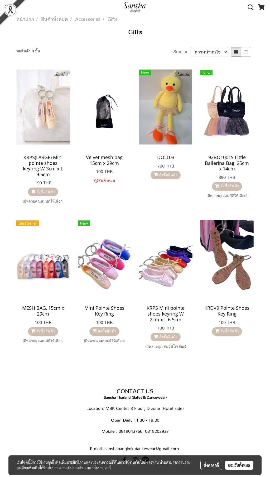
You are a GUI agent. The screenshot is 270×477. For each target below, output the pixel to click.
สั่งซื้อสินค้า (43, 192)
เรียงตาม (181, 52)
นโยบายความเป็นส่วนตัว (64, 467)
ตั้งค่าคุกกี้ (211, 465)
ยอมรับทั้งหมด (239, 465)
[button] (249, 7)
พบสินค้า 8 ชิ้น (28, 51)
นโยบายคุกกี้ (101, 467)
